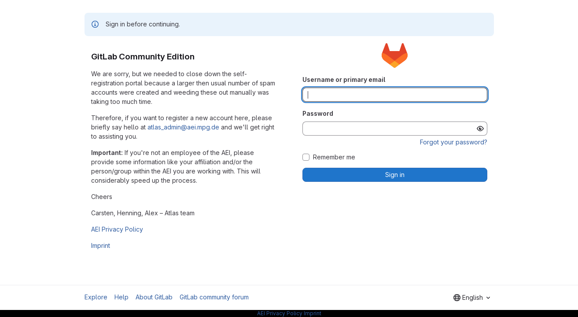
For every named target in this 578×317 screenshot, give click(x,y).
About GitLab (154, 297)
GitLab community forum (214, 297)
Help (121, 297)
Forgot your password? (453, 142)
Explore (96, 297)
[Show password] (480, 129)
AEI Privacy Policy (117, 229)
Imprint (100, 245)
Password (317, 113)
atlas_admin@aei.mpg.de (183, 127)
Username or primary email (343, 79)
